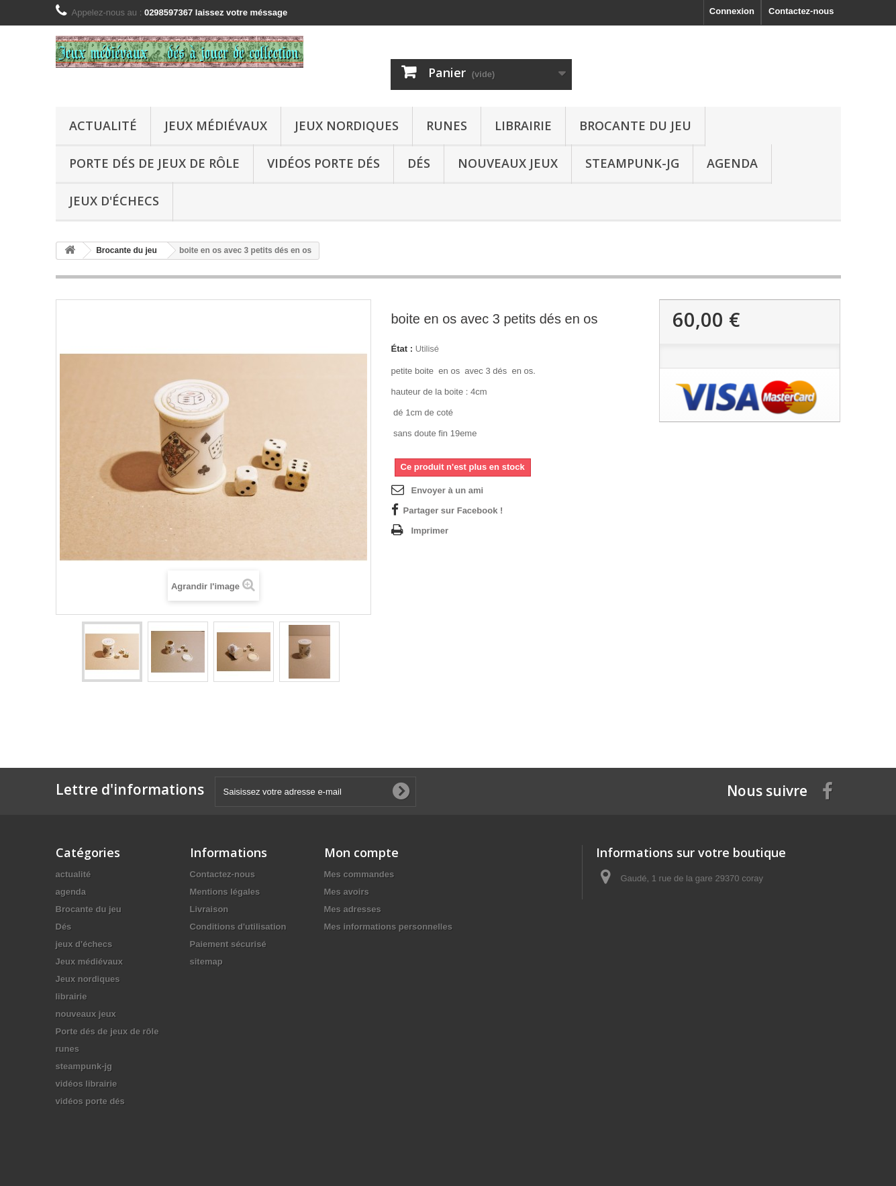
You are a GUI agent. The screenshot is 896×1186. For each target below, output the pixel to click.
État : (402, 349)
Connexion (731, 11)
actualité (103, 125)
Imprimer (430, 531)
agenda (732, 163)
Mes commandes (359, 874)
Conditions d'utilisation (238, 927)
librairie (523, 125)
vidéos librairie (86, 1084)
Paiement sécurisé (228, 944)
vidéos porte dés (323, 163)
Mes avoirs (346, 892)
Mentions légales (225, 892)
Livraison (209, 909)
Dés (418, 163)
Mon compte (361, 852)
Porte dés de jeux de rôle (154, 163)
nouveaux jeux (508, 163)
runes (446, 125)
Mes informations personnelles (388, 927)
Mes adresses (352, 909)
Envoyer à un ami (447, 490)
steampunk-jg (632, 163)
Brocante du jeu (635, 125)
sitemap (206, 961)
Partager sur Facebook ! (453, 510)
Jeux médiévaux (215, 125)
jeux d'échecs (114, 201)
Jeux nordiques (347, 125)
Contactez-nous (801, 11)
